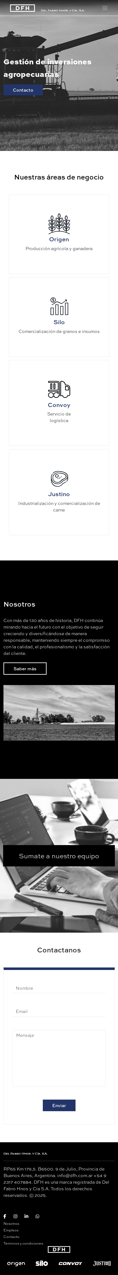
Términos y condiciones (23, 1243)
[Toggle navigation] (105, 7)
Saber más (25, 669)
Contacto (23, 90)
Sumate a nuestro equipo (59, 855)
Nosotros (11, 1223)
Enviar (59, 1105)
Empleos (11, 1230)
